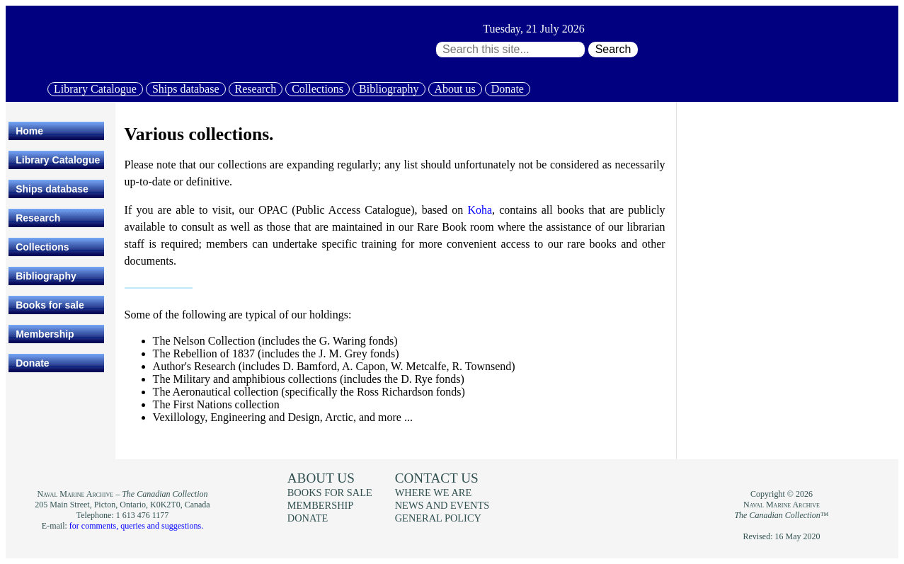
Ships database (185, 89)
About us (455, 89)
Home (29, 131)
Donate (507, 89)
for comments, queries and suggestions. (136, 526)
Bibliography (388, 89)
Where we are (433, 492)
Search (613, 49)
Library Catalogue (95, 89)
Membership (45, 334)
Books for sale (50, 305)
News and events (442, 505)
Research (256, 89)
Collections (317, 89)
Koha (479, 210)
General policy (438, 518)
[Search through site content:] (510, 49)
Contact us (437, 478)
